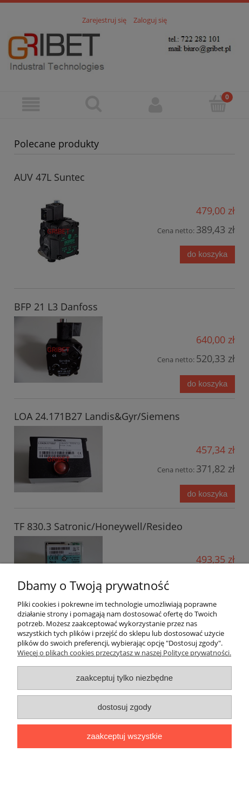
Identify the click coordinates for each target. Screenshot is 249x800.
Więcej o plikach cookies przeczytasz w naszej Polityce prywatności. (124, 652)
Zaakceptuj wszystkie (124, 736)
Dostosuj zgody (125, 706)
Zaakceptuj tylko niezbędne (124, 677)
